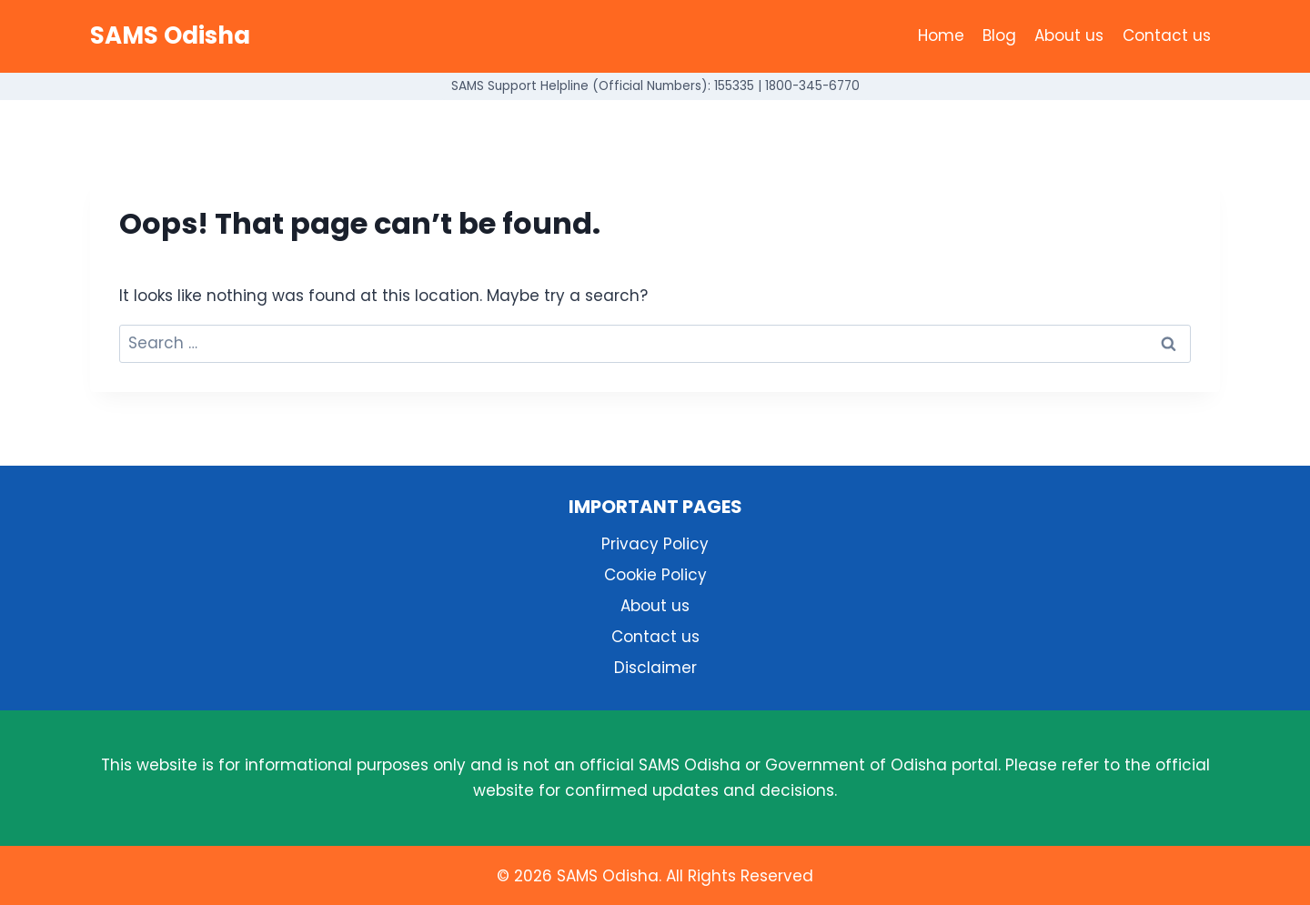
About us (1068, 35)
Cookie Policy (655, 575)
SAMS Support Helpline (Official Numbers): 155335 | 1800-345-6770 (655, 86)
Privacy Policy (655, 544)
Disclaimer (655, 668)
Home (941, 35)
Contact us (1167, 35)
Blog (999, 35)
